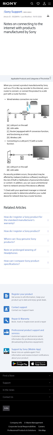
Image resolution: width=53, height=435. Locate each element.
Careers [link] (41, 387)
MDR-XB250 (27, 12)
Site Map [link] (42, 391)
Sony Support (13, 11)
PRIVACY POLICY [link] (26, 418)
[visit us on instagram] (30, 398)
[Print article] (48, 17)
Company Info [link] (16, 383)
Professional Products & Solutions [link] (21, 391)
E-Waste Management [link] (33, 383)
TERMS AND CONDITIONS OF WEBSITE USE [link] (26, 415)
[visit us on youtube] (36, 398)
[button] (26, 336)
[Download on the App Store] (38, 324)
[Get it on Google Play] (21, 324)
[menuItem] (38, 3)
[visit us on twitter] (23, 398)
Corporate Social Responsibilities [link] (22, 387)
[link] (6, 369)
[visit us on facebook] (17, 398)
